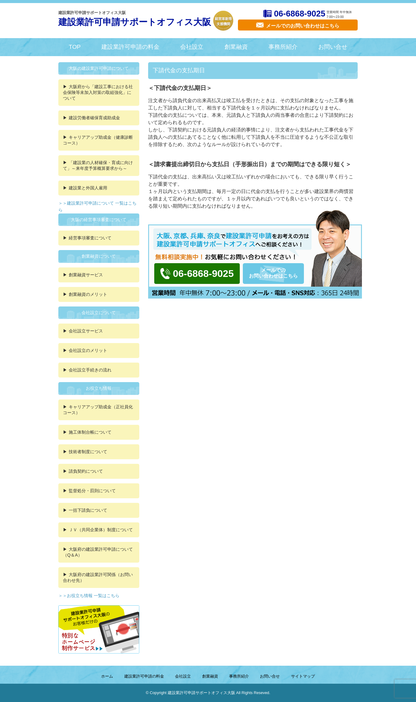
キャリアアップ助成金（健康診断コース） (98, 140)
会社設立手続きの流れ (90, 369)
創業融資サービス (86, 274)
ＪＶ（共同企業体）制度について (101, 529)
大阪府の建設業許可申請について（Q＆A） (98, 552)
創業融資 (236, 47)
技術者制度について (88, 451)
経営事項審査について (90, 237)
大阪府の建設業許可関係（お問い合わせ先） (98, 577)
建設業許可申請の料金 (130, 47)
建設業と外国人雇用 (88, 187)
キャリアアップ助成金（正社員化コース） (98, 409)
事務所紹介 (282, 47)
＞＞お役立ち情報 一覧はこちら (88, 595)
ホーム (107, 676)
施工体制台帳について (90, 432)
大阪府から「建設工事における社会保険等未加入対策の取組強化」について (98, 92)
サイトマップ (303, 676)
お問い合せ (332, 47)
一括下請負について (88, 510)
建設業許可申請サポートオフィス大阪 (134, 22)
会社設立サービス (86, 330)
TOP (75, 47)
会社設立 (191, 47)
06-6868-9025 (299, 13)
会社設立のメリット (88, 350)
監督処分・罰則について (92, 490)
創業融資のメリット (88, 294)
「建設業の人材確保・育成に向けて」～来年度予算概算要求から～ (98, 165)
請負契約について (86, 471)
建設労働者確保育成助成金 (94, 117)
